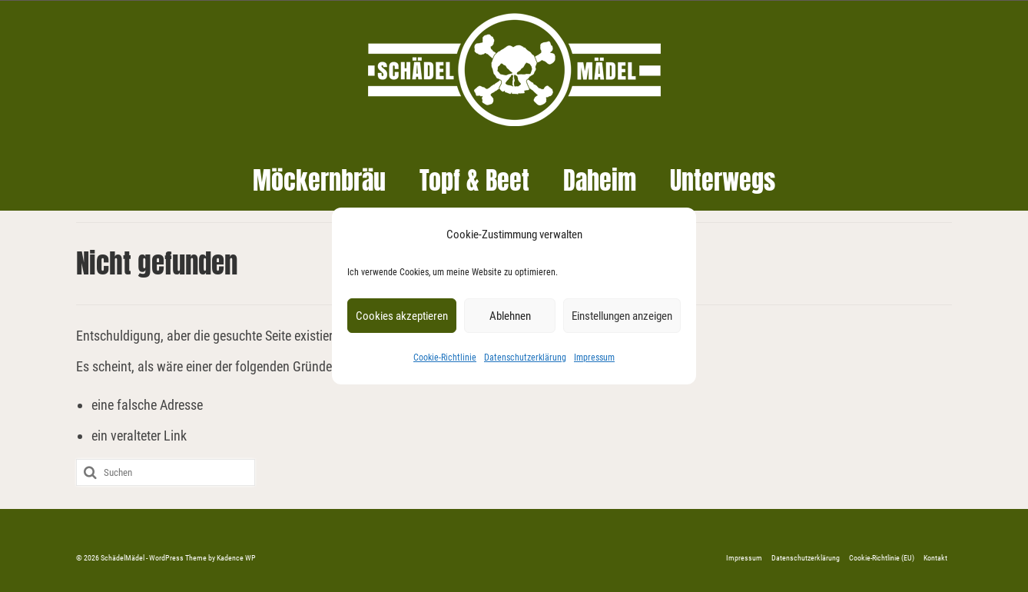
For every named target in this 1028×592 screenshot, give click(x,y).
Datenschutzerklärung (525, 357)
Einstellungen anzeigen (622, 316)
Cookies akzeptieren (402, 316)
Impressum (594, 357)
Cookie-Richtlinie (444, 357)
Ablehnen (510, 316)
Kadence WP (236, 558)
